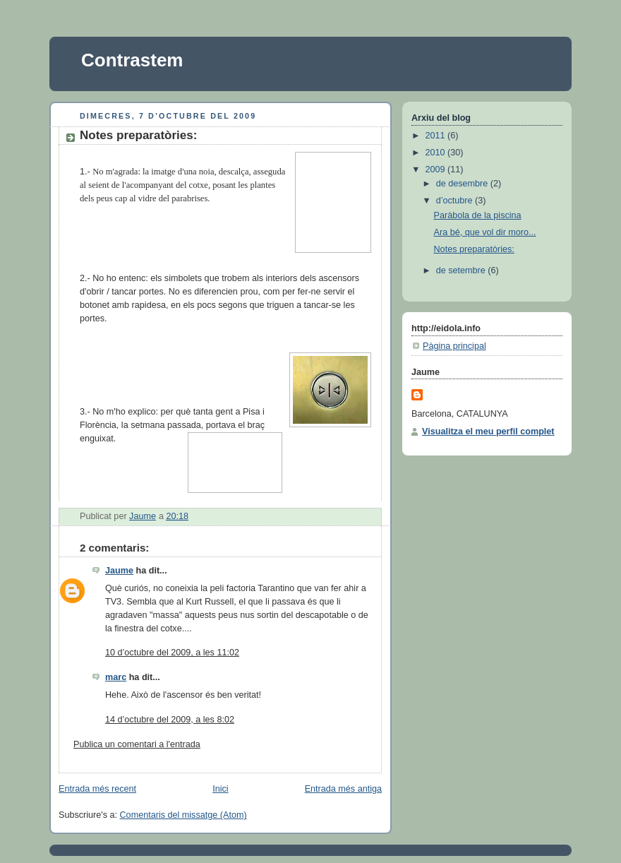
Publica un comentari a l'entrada (136, 744)
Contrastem (132, 60)
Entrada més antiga (343, 789)
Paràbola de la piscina (477, 215)
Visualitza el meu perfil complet (488, 431)
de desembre (463, 184)
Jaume (119, 571)
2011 (437, 136)
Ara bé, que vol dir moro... (485, 232)
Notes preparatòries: (474, 249)
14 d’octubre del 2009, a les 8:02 (169, 720)
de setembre (462, 270)
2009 (437, 169)
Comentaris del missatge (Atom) (183, 815)
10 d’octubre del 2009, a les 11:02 (172, 652)
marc (115, 677)
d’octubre (455, 201)
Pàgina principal (454, 346)
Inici (220, 789)
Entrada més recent (97, 789)
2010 (437, 152)
